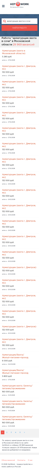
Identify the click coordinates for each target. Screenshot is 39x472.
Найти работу (19, 28)
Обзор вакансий (8, 460)
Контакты (21, 460)
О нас (30, 460)
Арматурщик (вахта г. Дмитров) (19, 267)
